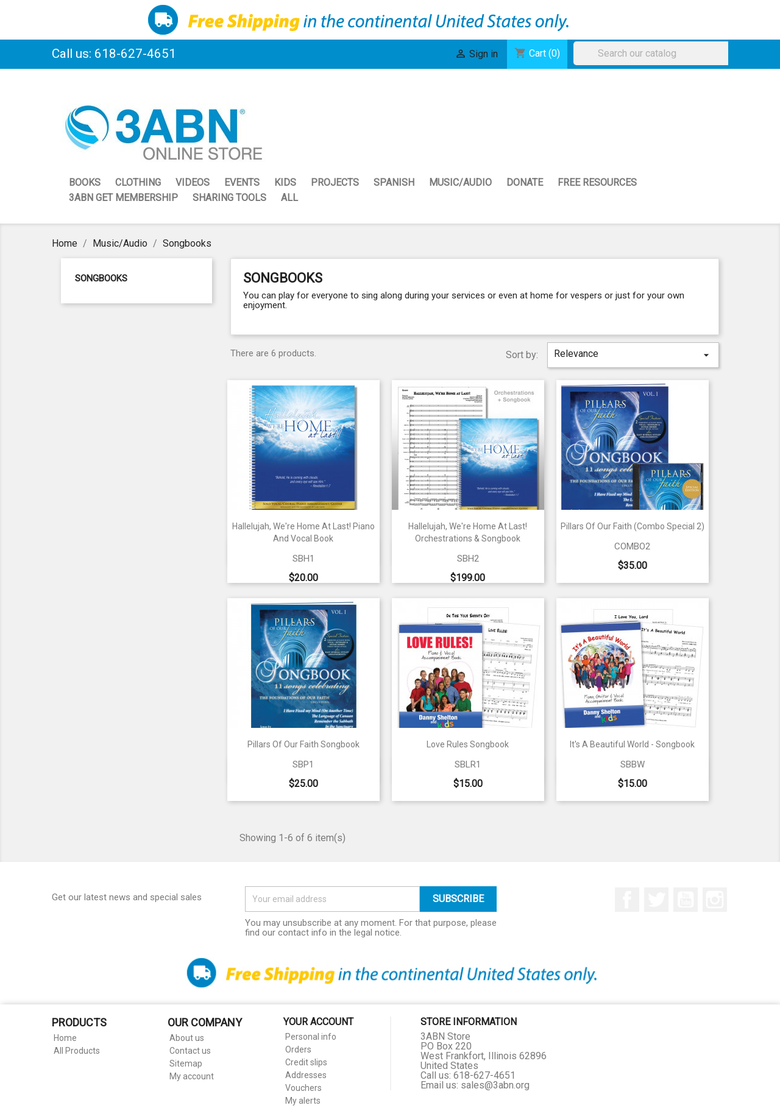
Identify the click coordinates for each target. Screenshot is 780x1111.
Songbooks (101, 278)
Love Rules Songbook (468, 744)
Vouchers (303, 1088)
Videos (193, 182)
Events (242, 182)
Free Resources (597, 182)
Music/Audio (460, 182)
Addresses (306, 1075)
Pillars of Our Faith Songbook (303, 744)
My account (191, 1076)
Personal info (310, 1037)
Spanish (394, 182)
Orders (298, 1049)
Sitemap (185, 1063)
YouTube (685, 899)
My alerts (303, 1101)
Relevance (633, 354)
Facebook (627, 899)
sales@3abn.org (495, 1085)
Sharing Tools (229, 197)
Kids (285, 182)
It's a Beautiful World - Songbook (632, 744)
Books (85, 182)
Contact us (190, 1051)
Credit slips (306, 1062)
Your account (318, 1022)
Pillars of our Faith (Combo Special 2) (632, 526)
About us (186, 1038)
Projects (335, 182)
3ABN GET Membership (123, 197)
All (289, 197)
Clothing (138, 182)
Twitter (656, 899)
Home (65, 1038)
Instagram (715, 899)
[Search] (653, 53)
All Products (77, 1051)
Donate (524, 182)
